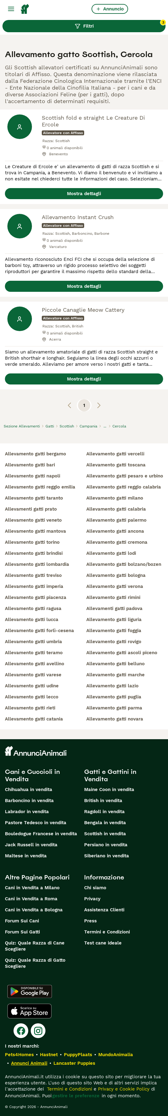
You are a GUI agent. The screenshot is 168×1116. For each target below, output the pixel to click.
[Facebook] (21, 1030)
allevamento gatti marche (115, 675)
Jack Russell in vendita (31, 845)
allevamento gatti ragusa (33, 608)
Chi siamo (95, 887)
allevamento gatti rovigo (113, 641)
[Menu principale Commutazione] (11, 9)
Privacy (92, 899)
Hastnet (49, 1054)
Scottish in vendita (105, 833)
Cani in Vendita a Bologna (34, 910)
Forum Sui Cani (22, 921)
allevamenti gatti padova (114, 608)
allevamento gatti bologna (116, 575)
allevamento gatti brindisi (34, 553)
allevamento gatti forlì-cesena (39, 630)
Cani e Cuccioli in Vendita (32, 775)
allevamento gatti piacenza (35, 597)
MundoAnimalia (115, 1054)
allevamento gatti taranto (34, 498)
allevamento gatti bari (30, 465)
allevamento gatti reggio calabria (123, 487)
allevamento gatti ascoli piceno (121, 652)
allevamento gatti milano (114, 498)
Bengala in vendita (105, 822)
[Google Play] (29, 991)
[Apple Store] (29, 1011)
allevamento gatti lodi (111, 553)
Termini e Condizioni (107, 932)
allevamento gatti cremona (116, 542)
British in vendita (103, 800)
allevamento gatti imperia (34, 586)
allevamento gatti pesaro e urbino (124, 476)
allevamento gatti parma (114, 708)
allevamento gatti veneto (33, 520)
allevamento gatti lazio (112, 686)
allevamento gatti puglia (113, 697)
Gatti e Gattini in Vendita (110, 775)
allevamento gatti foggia (113, 630)
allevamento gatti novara (114, 719)
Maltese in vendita (26, 856)
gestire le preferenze (76, 1096)
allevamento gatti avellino (34, 663)
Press (90, 921)
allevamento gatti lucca (31, 619)
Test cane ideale (103, 943)
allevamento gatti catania (34, 719)
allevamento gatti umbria (33, 641)
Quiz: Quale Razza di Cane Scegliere (34, 946)
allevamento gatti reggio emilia (40, 487)
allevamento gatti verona (114, 586)
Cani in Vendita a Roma (31, 899)
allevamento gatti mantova (35, 531)
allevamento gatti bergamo (35, 454)
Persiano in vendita (105, 845)
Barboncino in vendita (29, 800)
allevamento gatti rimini (113, 597)
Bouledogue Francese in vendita (41, 833)
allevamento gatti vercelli (115, 454)
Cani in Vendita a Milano (32, 887)
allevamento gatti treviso (33, 575)
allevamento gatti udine (32, 686)
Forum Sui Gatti (22, 932)
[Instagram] (38, 1030)
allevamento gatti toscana (116, 465)
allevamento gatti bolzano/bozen (123, 564)
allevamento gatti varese (33, 675)
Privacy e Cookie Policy (123, 1089)
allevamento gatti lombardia (37, 564)
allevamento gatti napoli (32, 476)
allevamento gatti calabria (116, 509)
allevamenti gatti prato (31, 509)
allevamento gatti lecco (31, 697)
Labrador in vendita (27, 811)
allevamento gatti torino (32, 542)
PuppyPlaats (78, 1054)
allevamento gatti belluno (115, 663)
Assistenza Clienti (104, 910)
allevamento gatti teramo (34, 652)
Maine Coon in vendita (109, 789)
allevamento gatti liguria (114, 619)
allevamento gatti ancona (115, 531)
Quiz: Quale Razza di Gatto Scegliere (35, 963)
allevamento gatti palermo (116, 520)
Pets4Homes (19, 1054)
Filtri (120, 24)
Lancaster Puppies (74, 1063)
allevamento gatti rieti (30, 708)
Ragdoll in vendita (104, 811)
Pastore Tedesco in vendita (35, 822)
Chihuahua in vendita (28, 789)
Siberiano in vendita (106, 856)
